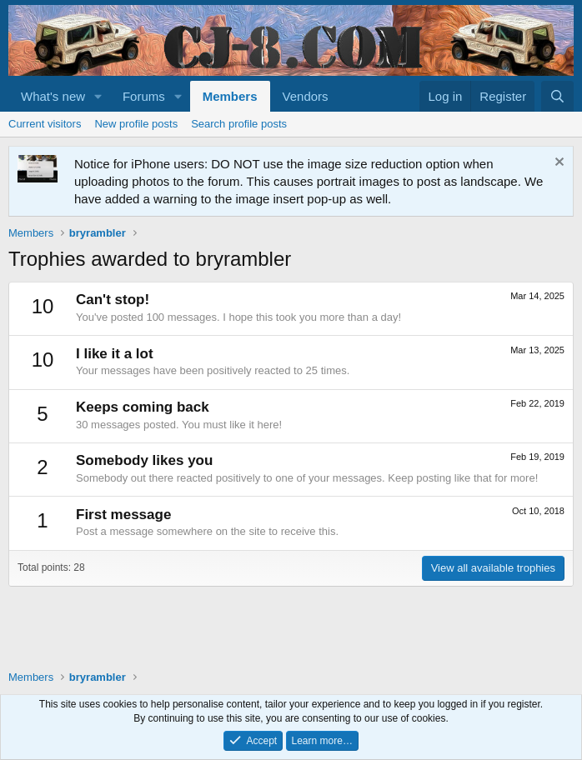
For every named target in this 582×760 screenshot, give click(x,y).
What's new (53, 96)
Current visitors (44, 124)
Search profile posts (239, 124)
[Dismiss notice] (557, 163)
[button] (98, 96)
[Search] (557, 96)
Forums (144, 96)
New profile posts (136, 124)
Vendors (306, 96)
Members (230, 96)
